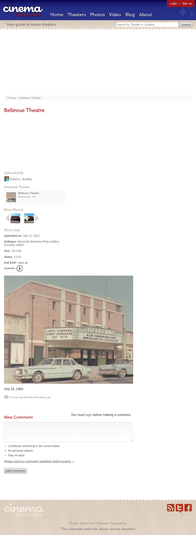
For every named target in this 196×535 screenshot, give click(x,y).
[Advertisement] (98, 63)
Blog (130, 14)
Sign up (187, 3)
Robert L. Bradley (21, 179)
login (88, 415)
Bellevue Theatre (30, 97)
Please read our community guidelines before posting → (39, 465)
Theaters (77, 14)
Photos (97, 14)
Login (173, 3)
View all (22, 262)
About (145, 14)
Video (115, 14)
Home (56, 14)
